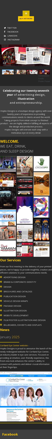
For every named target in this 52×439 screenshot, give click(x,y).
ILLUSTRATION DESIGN (15, 310)
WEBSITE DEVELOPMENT (16, 315)
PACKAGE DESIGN (12, 305)
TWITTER (10, 27)
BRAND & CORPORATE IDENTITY (20, 282)
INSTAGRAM (11, 39)
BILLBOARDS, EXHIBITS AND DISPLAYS (23, 325)
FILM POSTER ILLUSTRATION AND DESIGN (24, 320)
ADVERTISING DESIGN (14, 277)
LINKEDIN (10, 35)
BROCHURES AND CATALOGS (18, 291)
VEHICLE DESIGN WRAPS (16, 301)
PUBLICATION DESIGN (15, 296)
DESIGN (7, 286)
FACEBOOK (11, 31)
